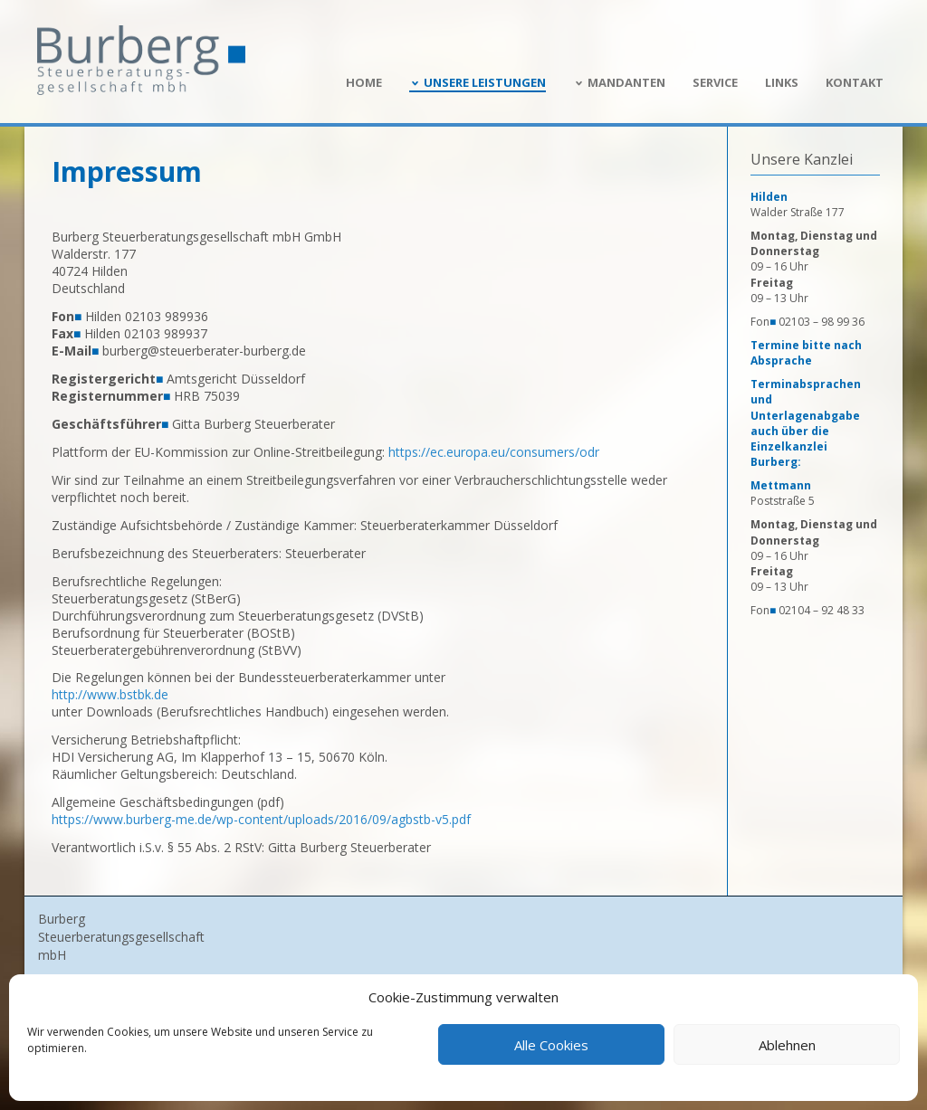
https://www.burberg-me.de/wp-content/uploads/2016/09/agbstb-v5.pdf (261, 819)
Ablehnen (787, 1045)
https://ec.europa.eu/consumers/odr (493, 451)
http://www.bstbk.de (110, 694)
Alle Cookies (551, 1045)
